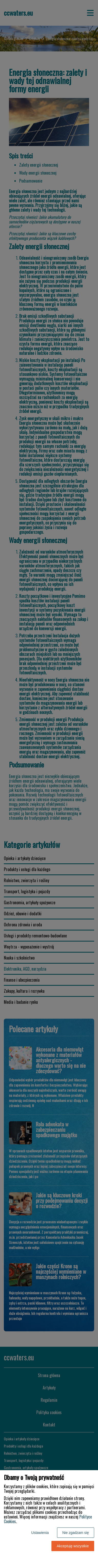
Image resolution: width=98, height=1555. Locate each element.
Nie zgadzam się (75, 1533)
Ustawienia (40, 1533)
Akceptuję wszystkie (73, 1546)
